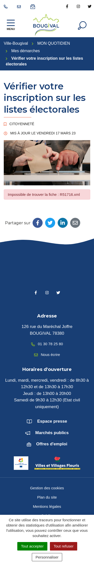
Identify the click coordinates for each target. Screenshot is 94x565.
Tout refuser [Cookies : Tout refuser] (63, 546)
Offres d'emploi (51, 444)
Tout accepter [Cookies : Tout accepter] (32, 546)
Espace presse (52, 421)
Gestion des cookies (47, 488)
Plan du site (47, 497)
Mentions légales (47, 506)
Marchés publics (52, 432)
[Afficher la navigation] (11, 24)
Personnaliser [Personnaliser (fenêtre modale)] (47, 557)
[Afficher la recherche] (82, 24)
